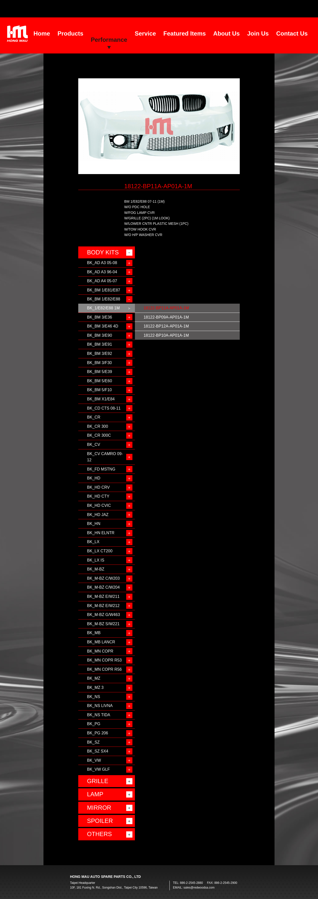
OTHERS (99, 834)
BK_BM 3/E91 (99, 344)
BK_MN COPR (100, 651)
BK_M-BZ (95, 569)
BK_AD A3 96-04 (102, 272)
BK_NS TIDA (98, 715)
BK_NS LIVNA (100, 706)
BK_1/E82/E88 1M (103, 308)
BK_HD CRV (98, 487)
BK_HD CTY (98, 496)
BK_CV (93, 444)
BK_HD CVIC (99, 505)
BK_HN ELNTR (100, 533)
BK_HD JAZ (97, 515)
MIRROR (99, 807)
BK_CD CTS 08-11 (103, 408)
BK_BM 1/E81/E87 (103, 290)
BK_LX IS (95, 560)
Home (42, 33)
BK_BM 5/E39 (99, 372)
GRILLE (97, 781)
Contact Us (292, 33)
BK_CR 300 (97, 426)
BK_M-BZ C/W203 (103, 578)
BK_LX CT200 (99, 551)
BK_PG (93, 724)
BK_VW (94, 760)
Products (70, 33)
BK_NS (93, 697)
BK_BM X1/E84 (101, 399)
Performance (109, 39)
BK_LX (93, 542)
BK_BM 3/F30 (99, 363)
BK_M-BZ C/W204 (103, 587)
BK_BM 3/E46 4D (102, 326)
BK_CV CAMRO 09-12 (105, 457)
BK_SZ (93, 742)
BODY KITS (103, 252)
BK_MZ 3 (95, 687)
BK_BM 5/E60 (99, 381)
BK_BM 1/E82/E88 (103, 299)
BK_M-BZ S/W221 (103, 624)
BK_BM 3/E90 (99, 335)
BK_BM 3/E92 (99, 353)
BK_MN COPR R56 (104, 669)
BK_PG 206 (97, 733)
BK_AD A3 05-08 (102, 263)
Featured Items (184, 33)
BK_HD (93, 478)
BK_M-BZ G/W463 (103, 615)
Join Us (258, 33)
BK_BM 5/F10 (99, 390)
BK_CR (93, 417)
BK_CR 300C (99, 435)
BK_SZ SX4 (97, 751)
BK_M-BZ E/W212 (103, 606)
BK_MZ (93, 678)
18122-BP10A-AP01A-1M (166, 335)
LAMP (95, 794)
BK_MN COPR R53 (104, 660)
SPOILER (100, 820)
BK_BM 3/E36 (99, 317)
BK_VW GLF (98, 769)
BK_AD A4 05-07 (102, 281)
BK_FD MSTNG (101, 469)
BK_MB (93, 633)
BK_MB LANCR (101, 642)
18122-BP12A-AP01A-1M (166, 326)
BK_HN (93, 523)
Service (145, 33)
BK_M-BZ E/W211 (103, 596)
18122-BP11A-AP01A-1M (166, 308)
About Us (226, 33)
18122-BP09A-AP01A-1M (166, 317)
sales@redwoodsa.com (199, 887)
